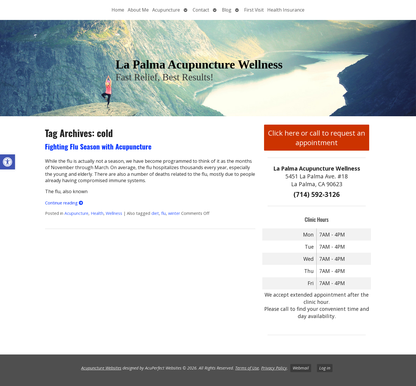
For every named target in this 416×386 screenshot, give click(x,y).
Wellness (114, 213)
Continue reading (64, 203)
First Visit (254, 10)
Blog (226, 10)
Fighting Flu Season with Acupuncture (98, 146)
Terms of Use (247, 368)
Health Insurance (285, 10)
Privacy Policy (274, 368)
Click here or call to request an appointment (316, 137)
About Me (138, 10)
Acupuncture (166, 10)
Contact (201, 10)
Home (118, 10)
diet (155, 213)
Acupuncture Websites (101, 368)
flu (163, 213)
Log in (324, 368)
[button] (7, 161)
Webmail (301, 368)
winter (174, 213)
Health (97, 213)
